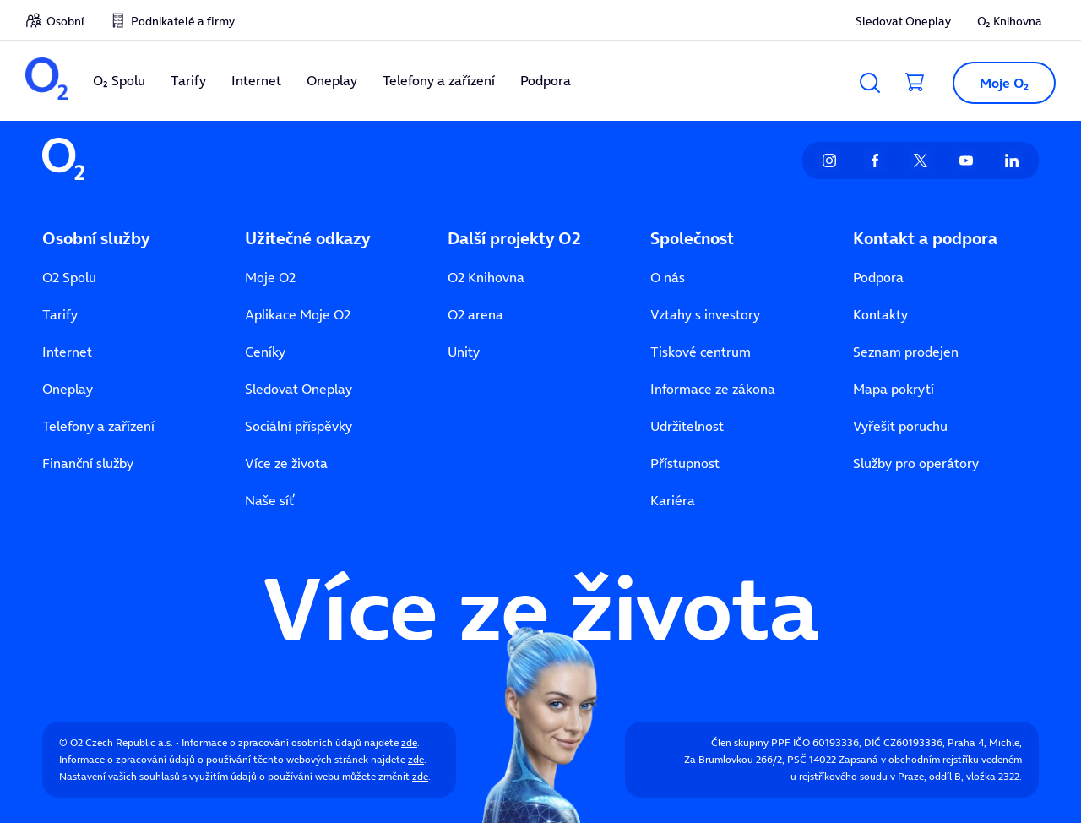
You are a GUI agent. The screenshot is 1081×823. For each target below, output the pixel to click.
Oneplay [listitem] (332, 80)
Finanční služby (87, 463)
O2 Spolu (69, 277)
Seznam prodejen (906, 351)
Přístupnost (685, 463)
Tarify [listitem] (188, 80)
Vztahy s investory (705, 314)
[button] (997, 83)
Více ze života (286, 463)
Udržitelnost (687, 426)
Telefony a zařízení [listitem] (439, 80)
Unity (464, 351)
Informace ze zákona (712, 388)
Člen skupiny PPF (750, 742)
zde (409, 742)
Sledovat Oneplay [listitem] (903, 21)
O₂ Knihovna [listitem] (1009, 21)
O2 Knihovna (486, 277)
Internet (67, 351)
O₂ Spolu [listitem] (119, 80)
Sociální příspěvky (298, 426)
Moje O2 (270, 277)
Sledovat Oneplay (298, 388)
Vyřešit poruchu (900, 426)
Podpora (878, 277)
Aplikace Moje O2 (297, 314)
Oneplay (67, 388)
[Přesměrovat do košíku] (915, 83)
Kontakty (880, 314)
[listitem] (46, 80)
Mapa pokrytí (893, 388)
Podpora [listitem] (545, 80)
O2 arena (475, 314)
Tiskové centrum (700, 351)
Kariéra (672, 500)
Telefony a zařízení (98, 426)
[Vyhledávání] (870, 83)
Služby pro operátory (916, 463)
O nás (667, 277)
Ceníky (265, 351)
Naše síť (269, 500)
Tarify (60, 314)
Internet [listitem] (256, 80)
